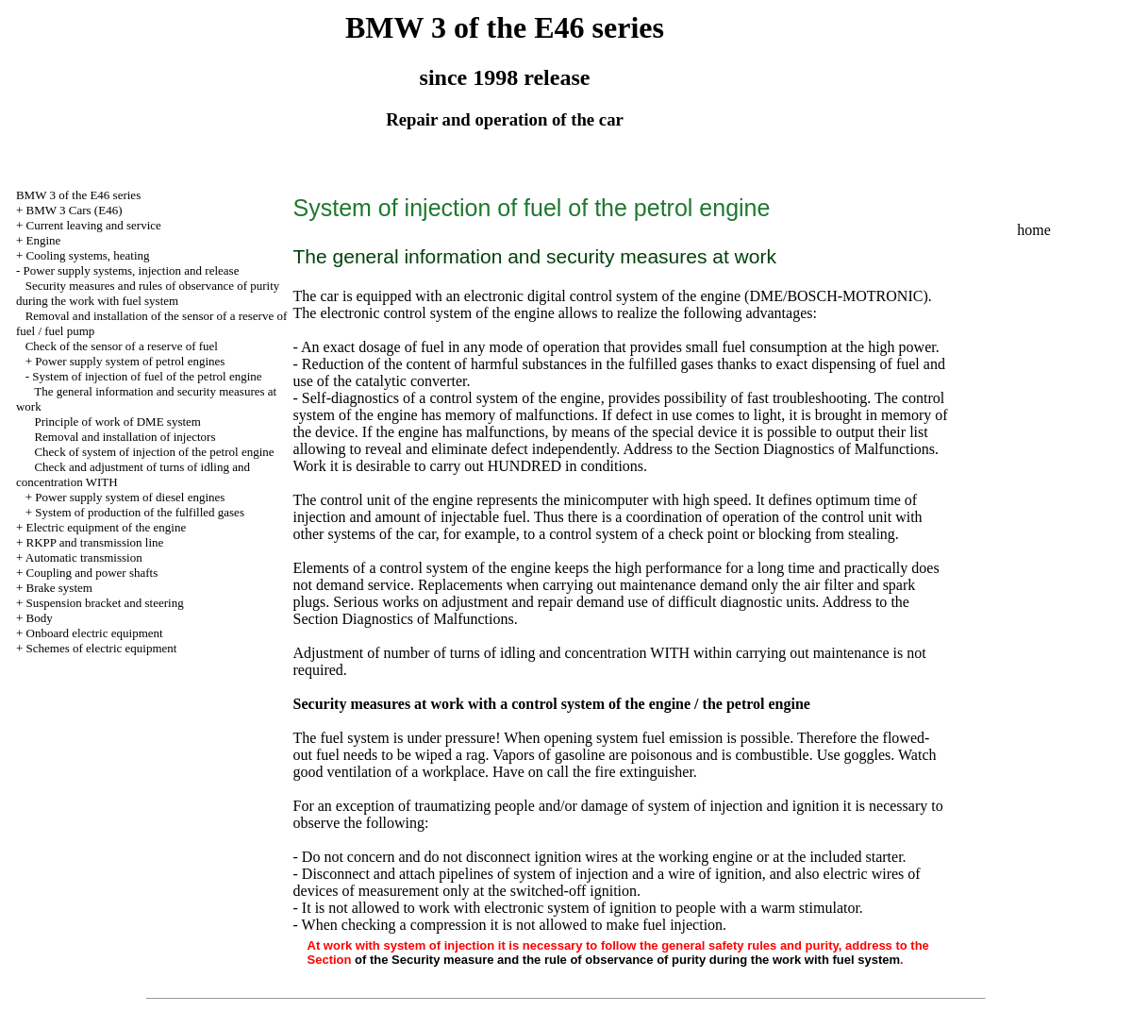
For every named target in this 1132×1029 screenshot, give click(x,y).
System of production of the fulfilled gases (139, 512)
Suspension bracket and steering (105, 603)
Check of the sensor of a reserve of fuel (121, 346)
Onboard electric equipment (94, 633)
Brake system (59, 588)
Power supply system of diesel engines (130, 497)
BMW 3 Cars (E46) (74, 210)
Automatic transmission (83, 557)
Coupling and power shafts (92, 572)
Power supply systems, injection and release (132, 270)
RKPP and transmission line (95, 542)
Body (39, 618)
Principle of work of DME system (117, 421)
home (1034, 230)
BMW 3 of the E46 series (78, 195)
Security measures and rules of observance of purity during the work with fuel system (147, 293)
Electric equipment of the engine (106, 527)
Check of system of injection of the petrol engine (154, 452)
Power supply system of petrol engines (130, 361)
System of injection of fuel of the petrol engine (146, 376)
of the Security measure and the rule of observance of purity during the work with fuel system (627, 960)
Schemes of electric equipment (101, 648)
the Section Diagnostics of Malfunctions (813, 449)
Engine (43, 240)
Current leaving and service (93, 225)
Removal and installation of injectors (124, 437)
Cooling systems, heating (88, 255)
